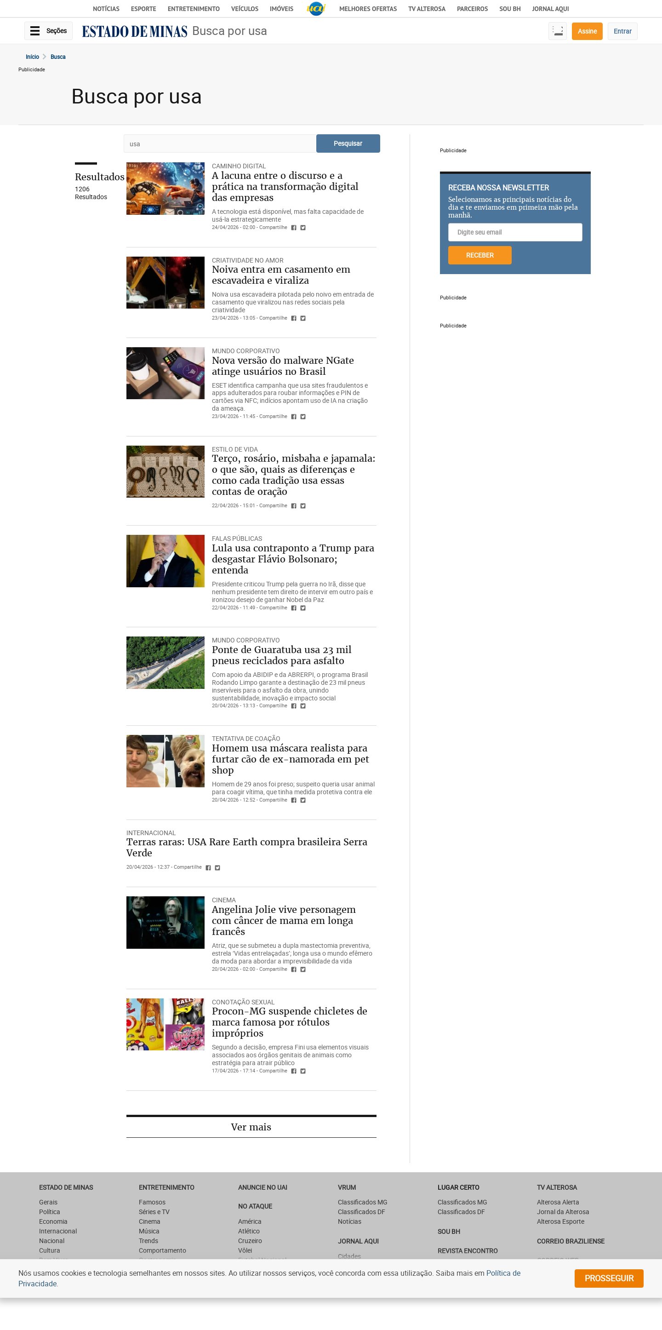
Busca (58, 56)
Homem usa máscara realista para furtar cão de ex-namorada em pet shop (290, 759)
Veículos (244, 9)
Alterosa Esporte (560, 1221)
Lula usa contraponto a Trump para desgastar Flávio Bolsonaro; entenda (293, 559)
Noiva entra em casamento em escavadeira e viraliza (281, 275)
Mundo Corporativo (246, 350)
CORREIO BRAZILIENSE (571, 1241)
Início (32, 56)
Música (149, 1231)
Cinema (149, 1221)
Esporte (143, 9)
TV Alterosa (426, 9)
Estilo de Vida (235, 449)
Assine (587, 31)
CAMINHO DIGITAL (239, 165)
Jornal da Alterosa (563, 1211)
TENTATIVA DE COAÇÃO (246, 738)
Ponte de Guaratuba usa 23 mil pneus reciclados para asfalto (282, 655)
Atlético (249, 1231)
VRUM (347, 1187)
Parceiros (472, 9)
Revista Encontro (468, 1250)
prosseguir (609, 1278)
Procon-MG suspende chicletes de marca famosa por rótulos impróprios (289, 1022)
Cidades (349, 1256)
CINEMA (224, 899)
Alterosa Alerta (558, 1202)
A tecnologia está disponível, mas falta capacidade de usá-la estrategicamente (288, 215)
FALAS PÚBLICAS (237, 538)
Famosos (152, 1202)
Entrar (623, 31)
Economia (53, 1221)
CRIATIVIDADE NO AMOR (248, 260)
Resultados (100, 177)
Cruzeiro (250, 1240)
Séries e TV (154, 1211)
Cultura (49, 1250)
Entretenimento (194, 9)
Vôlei (245, 1250)
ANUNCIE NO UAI (262, 1187)
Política (49, 1211)
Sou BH (510, 9)
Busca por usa (229, 30)
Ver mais (251, 1127)
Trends (148, 1240)
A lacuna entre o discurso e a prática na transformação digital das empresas (285, 186)
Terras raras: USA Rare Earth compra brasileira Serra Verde (246, 847)
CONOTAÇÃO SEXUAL (243, 1002)
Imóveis (281, 9)
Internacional (151, 832)
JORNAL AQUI (550, 9)
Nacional (51, 1240)
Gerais (48, 1202)
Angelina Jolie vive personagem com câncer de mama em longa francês (284, 920)
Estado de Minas (66, 1187)
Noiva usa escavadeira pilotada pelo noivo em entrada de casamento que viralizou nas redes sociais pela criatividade (293, 302)
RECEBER (480, 255)
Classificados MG (363, 1202)
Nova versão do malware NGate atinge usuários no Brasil (283, 366)
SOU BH (449, 1231)
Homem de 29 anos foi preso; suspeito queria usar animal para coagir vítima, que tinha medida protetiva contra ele (293, 788)
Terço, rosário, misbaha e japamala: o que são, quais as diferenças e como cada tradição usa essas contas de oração (294, 475)
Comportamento (162, 1250)
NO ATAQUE (255, 1206)
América (250, 1221)
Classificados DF (361, 1211)
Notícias (106, 9)
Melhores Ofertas (368, 9)
